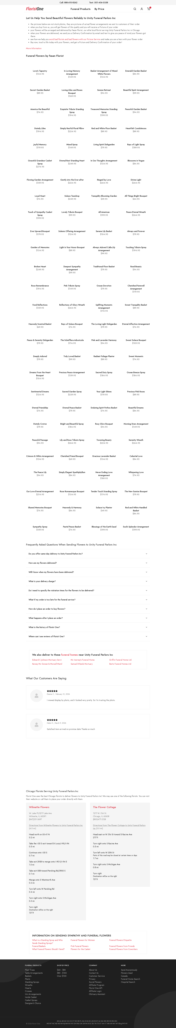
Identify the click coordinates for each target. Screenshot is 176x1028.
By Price (99, 9)
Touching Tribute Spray (136, 247)
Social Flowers (95, 982)
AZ (65, 1021)
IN (93, 1021)
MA (102, 1021)
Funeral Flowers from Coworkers (123, 949)
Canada (124, 976)
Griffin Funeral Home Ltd (120, 659)
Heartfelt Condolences (136, 128)
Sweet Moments (136, 356)
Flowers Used (126, 973)
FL (80, 1021)
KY (97, 1021)
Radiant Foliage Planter (104, 356)
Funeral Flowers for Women (83, 940)
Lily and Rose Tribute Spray (72, 440)
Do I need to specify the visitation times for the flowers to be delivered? (61, 590)
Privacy (92, 979)
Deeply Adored (40, 356)
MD (105, 1021)
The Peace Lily (40, 472)
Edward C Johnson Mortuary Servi (47, 659)
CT (73, 1021)
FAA (78, 1023)
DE (79, 1021)
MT (50, 1023)
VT (105, 1023)
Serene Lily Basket (104, 231)
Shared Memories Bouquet (40, 507)
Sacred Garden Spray (72, 391)
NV (69, 1023)
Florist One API (95, 988)
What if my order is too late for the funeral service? (52, 599)
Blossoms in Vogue (136, 160)
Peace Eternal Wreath (136, 212)
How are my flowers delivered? (43, 563)
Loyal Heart (40, 196)
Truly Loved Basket (72, 356)
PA (86, 1023)
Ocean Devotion (104, 285)
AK (58, 1021)
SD (93, 1023)
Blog (120, 1023)
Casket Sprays (31, 1000)
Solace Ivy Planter (104, 507)
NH (61, 1023)
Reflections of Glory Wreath (72, 304)
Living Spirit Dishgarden (104, 144)
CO (70, 1021)
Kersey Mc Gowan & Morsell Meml (47, 663)
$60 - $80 (61, 969)
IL (91, 1021)
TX (98, 1023)
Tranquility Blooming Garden (104, 196)
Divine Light (136, 179)
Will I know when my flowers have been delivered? (51, 572)
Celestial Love (136, 456)
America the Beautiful (40, 109)
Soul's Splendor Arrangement (136, 526)
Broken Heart (40, 266)
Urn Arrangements (33, 994)
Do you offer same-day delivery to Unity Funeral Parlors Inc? (56, 553)
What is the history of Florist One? (44, 627)
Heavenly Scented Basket (40, 324)
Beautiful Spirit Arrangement (136, 90)
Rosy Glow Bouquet (104, 423)
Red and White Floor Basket (104, 128)
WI (111, 1023)
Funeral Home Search (130, 979)
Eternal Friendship (40, 407)
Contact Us (93, 973)
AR (63, 1021)
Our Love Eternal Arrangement (40, 491)
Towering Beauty (104, 440)
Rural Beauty (136, 266)
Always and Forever (136, 231)
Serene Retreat (104, 90)
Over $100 (61, 976)
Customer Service (97, 976)
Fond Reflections (40, 304)
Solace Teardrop (72, 196)
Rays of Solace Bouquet (72, 324)
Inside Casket (31, 997)
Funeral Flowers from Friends (122, 946)
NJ (64, 1023)
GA (83, 1021)
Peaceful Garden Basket (136, 109)
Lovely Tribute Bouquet (72, 212)
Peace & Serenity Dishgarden (40, 340)
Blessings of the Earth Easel (104, 526)
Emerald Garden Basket (136, 70)
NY (72, 1023)
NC (53, 1023)
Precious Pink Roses (136, 391)
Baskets (28, 976)
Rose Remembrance (40, 285)
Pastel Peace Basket (72, 526)
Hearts (28, 988)
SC (90, 1023)
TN (95, 1023)
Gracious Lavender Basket (104, 456)
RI (88, 1023)
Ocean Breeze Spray (136, 372)
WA (108, 1023)
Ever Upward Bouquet (40, 231)
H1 (126, 1023)
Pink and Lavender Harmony (104, 340)
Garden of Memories (40, 247)
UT (100, 1023)
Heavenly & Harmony (72, 507)
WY (117, 1023)
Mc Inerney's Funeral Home (83, 659)
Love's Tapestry (40, 70)
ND (56, 1023)
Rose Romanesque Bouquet (72, 491)
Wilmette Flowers (39, 807)
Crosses (28, 991)
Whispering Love (136, 472)
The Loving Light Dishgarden (104, 324)
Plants (27, 979)
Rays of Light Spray (136, 144)
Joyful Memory (40, 144)
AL (60, 1021)
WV (113, 1023)
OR (84, 1023)
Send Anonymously (129, 969)
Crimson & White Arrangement (40, 456)
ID (89, 1021)
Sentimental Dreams (40, 391)
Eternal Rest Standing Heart (72, 160)
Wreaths (28, 985)
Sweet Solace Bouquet (136, 340)
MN (112, 1021)
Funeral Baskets (39, 946)
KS (95, 1021)
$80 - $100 (62, 973)
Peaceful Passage (40, 440)
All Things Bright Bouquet (136, 196)
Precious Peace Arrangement (72, 372)
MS (48, 1023)
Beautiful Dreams (136, 407)
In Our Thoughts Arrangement (104, 160)
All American (104, 212)
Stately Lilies (40, 128)
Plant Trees (30, 969)
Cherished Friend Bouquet (72, 456)
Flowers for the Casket (80, 949)
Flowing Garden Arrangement (40, 179)
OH (75, 1023)
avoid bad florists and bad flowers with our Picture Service (74, 39)
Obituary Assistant (97, 994)
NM (66, 1023)
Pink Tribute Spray (72, 285)
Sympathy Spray (40, 526)
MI (110, 1021)
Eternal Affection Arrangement (136, 324)
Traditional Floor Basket (104, 266)
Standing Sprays (32, 982)
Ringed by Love (104, 179)
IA (87, 1021)
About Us (93, 969)
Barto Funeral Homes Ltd (120, 663)
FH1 (123, 1023)
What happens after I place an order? (46, 618)
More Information (33, 48)
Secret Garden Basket (40, 90)
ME (108, 1021)
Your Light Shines (104, 391)
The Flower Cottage (104, 807)
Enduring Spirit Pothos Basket (104, 407)
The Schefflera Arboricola (72, 340)
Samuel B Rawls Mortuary (82, 663)
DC (76, 1021)
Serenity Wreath (136, 440)
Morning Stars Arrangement (136, 423)
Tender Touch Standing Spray (104, 491)
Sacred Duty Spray (104, 372)
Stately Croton (40, 423)
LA (99, 1021)
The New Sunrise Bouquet (136, 491)
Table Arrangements (34, 973)
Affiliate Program (96, 985)
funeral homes (69, 655)
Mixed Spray (72, 144)
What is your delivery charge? (42, 581)
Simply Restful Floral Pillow (72, 128)
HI (85, 1021)
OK (81, 1023)
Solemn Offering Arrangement (72, 231)
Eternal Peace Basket (72, 407)
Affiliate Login (95, 991)
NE (59, 1023)
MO (115, 1021)
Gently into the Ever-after (72, 179)
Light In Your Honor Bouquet (72, 247)
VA (103, 1023)
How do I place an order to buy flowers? (47, 608)
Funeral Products (80, 9)
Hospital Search (128, 982)
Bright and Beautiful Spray (72, 423)
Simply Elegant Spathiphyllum (72, 472)
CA (68, 1021)
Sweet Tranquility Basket (136, 304)
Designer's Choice (33, 1003)
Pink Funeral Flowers (79, 946)
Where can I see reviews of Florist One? (47, 636)
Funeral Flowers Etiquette (120, 940)
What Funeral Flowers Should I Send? (48, 949)
